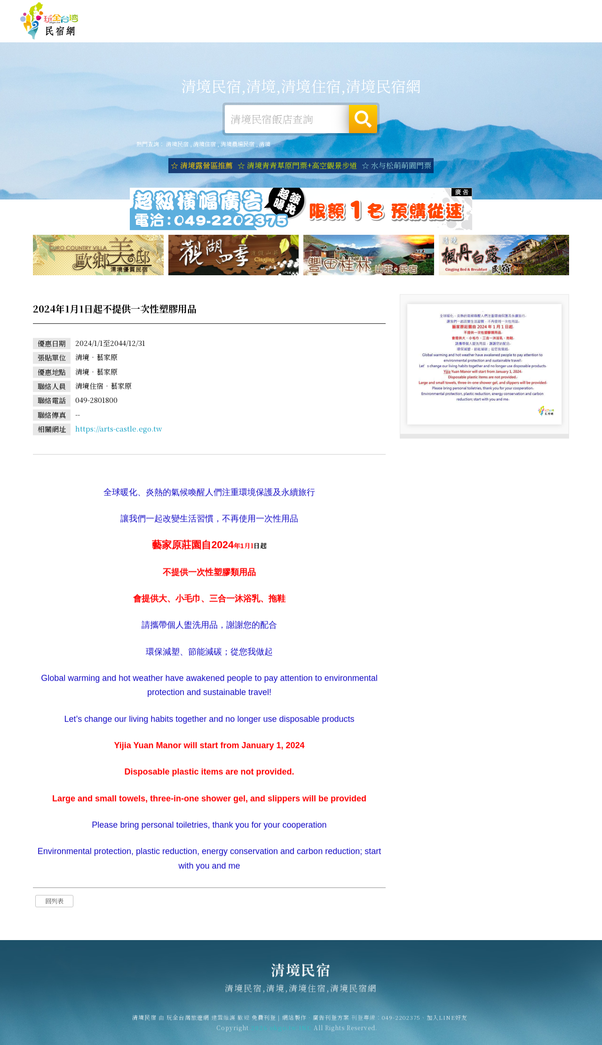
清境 (264, 144)
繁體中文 (556, 9)
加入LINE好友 (447, 1021)
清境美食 (388, 33)
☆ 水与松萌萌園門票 (396, 165)
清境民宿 (49, 21)
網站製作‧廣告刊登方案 (490, 10)
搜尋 (363, 119)
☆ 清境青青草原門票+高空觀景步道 (297, 165)
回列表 (54, 902)
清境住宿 (259, 30)
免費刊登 (439, 10)
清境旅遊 (345, 31)
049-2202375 (401, 1021)
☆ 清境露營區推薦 (202, 165)
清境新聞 (475, 37)
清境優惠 (432, 35)
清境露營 (302, 30)
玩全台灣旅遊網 (399, 10)
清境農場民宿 (237, 144)
